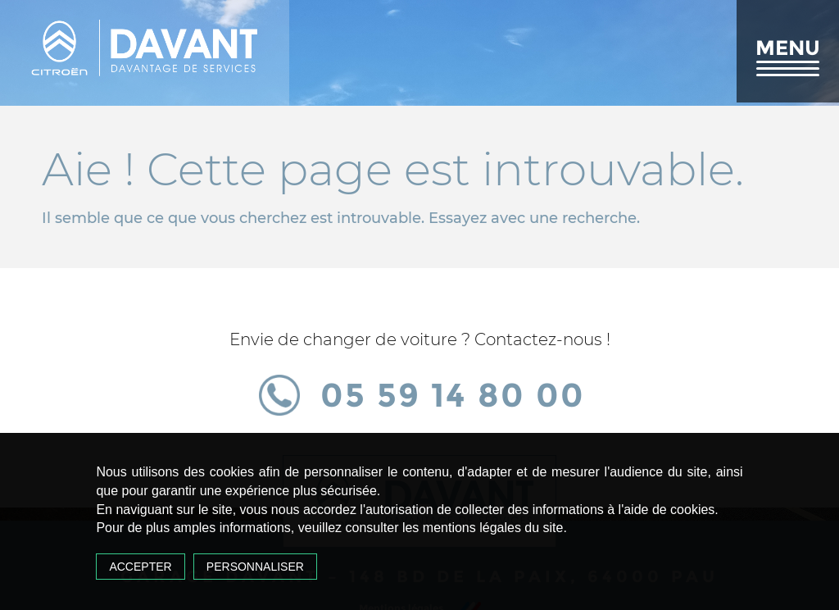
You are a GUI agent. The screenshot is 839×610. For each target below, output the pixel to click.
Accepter (140, 566)
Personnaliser (255, 566)
